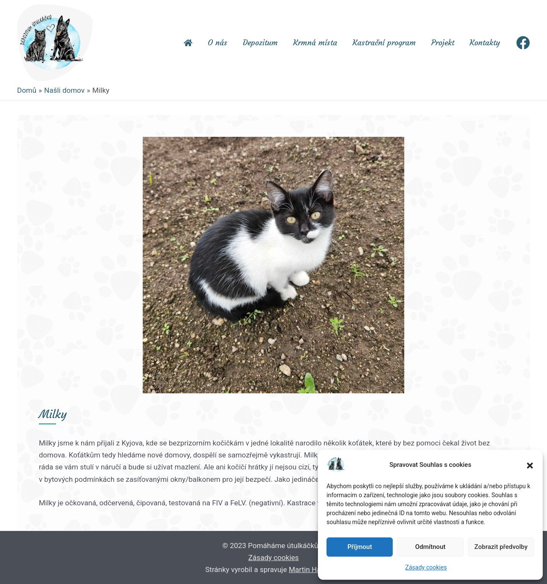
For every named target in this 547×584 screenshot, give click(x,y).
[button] (530, 464)
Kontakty (485, 42)
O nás (217, 42)
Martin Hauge (311, 569)
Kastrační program (384, 42)
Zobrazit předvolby (501, 547)
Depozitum (260, 42)
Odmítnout (430, 547)
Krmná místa (315, 42)
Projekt (442, 42)
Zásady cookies (426, 567)
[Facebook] (523, 43)
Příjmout (359, 547)
